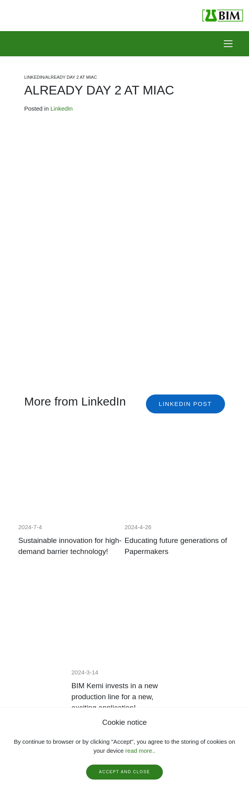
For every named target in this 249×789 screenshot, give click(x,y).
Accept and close (124, 772)
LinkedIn (61, 108)
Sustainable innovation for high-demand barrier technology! (70, 546)
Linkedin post (185, 403)
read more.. (140, 750)
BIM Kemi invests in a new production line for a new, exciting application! (115, 697)
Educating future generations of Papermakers (176, 546)
